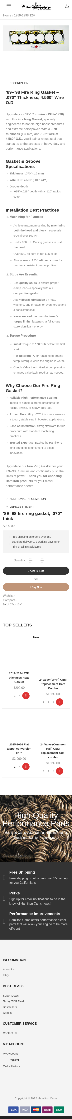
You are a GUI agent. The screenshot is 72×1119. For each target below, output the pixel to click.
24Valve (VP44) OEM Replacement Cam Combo (52, 684)
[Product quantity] (36, 560)
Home (7, 15)
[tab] (36, 83)
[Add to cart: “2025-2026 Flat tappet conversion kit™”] (26, 766)
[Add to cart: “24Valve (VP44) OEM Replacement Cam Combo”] (59, 702)
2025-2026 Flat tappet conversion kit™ (19, 748)
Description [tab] (17, 83)
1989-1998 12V (24, 15)
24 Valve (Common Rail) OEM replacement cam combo (53, 751)
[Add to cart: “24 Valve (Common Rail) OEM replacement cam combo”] (59, 771)
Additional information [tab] (26, 498)
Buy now (37, 587)
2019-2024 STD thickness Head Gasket (19, 677)
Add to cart (37, 570)
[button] (7, 39)
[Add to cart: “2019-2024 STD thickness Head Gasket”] (26, 695)
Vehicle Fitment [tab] (20, 506)
